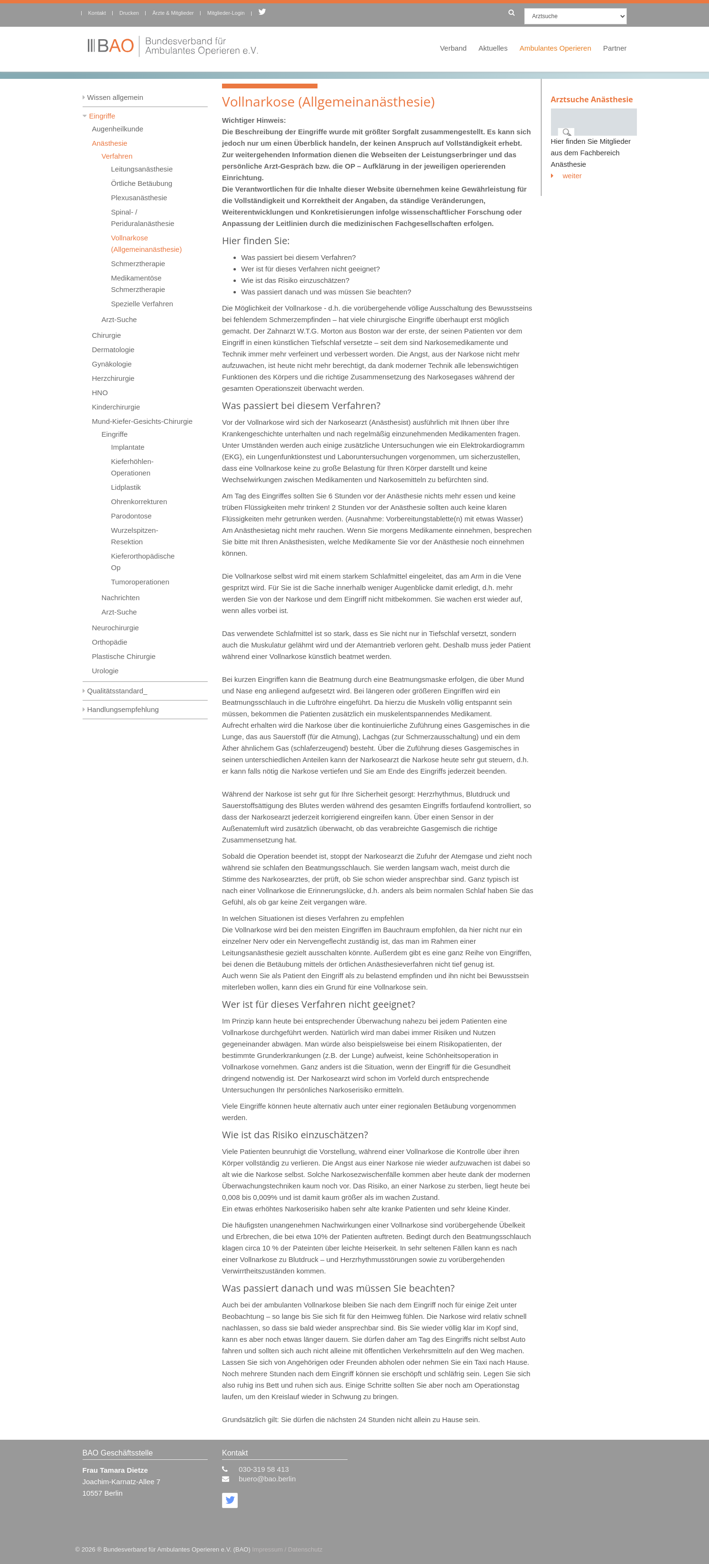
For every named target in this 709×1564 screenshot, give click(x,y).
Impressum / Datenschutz (287, 1549)
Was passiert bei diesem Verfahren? (298, 257)
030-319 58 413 (264, 1469)
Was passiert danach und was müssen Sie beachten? (326, 292)
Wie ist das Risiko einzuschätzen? (295, 280)
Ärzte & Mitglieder (173, 13)
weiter (566, 176)
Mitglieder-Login (225, 13)
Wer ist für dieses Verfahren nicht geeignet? (310, 269)
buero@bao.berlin (267, 1479)
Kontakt (97, 13)
